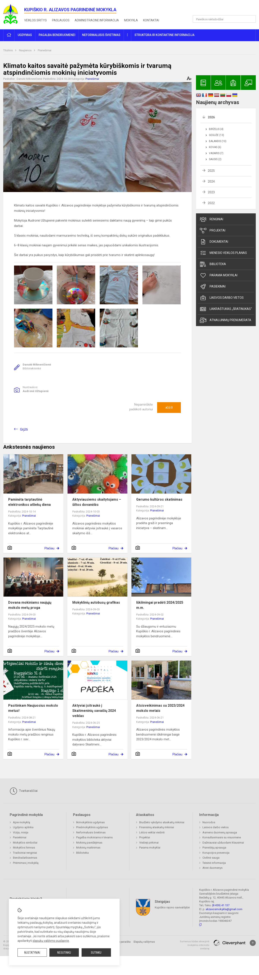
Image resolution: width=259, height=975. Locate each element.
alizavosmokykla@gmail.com (224, 909)
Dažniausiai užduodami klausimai (223, 842)
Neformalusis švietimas (91, 832)
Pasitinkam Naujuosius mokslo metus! (33, 708)
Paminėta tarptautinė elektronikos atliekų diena (29, 502)
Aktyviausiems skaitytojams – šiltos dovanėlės (96, 502)
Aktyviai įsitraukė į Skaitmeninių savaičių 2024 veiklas (94, 710)
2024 (211, 181)
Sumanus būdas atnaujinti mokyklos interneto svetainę (194, 945)
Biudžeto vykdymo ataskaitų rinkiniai (161, 822)
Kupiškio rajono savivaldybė (172, 907)
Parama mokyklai (218, 275)
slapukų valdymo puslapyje (51, 940)
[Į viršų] (253, 943)
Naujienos (25, 50)
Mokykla (131, 20)
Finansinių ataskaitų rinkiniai (156, 827)
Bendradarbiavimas (25, 857)
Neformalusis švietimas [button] (101, 35)
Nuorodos (208, 822)
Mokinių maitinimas (88, 847)
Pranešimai (44, 50)
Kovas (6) (215, 147)
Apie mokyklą (21, 822)
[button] (226, 9)
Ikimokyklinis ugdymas (90, 822)
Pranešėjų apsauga (214, 847)
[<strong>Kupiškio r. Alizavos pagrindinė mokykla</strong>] (13, 14)
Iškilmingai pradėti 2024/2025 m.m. (159, 605)
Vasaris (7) (216, 153)
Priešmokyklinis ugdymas (92, 827)
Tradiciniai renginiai (25, 852)
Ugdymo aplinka (23, 827)
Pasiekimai (213, 286)
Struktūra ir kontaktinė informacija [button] (164, 35)
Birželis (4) (216, 129)
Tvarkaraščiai (24, 791)
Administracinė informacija (97, 20)
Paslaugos (60, 20)
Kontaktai (151, 20)
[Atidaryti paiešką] (251, 18)
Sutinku (96, 952)
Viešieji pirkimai (149, 842)
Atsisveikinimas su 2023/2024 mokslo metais (160, 708)
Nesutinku (64, 952)
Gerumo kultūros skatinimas (159, 499)
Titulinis (8, 50)
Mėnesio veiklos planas (223, 253)
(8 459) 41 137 (220, 905)
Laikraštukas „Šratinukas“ (226, 309)
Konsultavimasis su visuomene (221, 837)
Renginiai (211, 219)
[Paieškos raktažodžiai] (224, 19)
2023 (211, 192)
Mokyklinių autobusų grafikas (96, 602)
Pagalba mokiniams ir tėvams (94, 837)
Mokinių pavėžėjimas (89, 842)
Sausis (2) (215, 159)
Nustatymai (32, 952)
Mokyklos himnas (24, 847)
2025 (211, 170)
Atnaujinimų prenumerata (225, 320)
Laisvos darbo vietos (222, 297)
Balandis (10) (217, 141)
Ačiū (169, 407)
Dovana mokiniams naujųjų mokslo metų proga (29, 605)
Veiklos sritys (35, 20)
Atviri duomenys (212, 867)
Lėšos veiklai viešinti (152, 832)
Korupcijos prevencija (215, 852)
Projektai (212, 230)
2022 (211, 203)
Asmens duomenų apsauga (219, 832)
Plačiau (49, 548)
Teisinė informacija (214, 862)
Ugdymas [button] (25, 35)
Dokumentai (214, 241)
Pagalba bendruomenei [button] (57, 35)
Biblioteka (213, 264)
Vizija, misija (20, 832)
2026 (211, 117)
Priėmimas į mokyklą (25, 862)
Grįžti (24, 429)
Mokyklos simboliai (25, 842)
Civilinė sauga (211, 857)
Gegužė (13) (216, 135)
